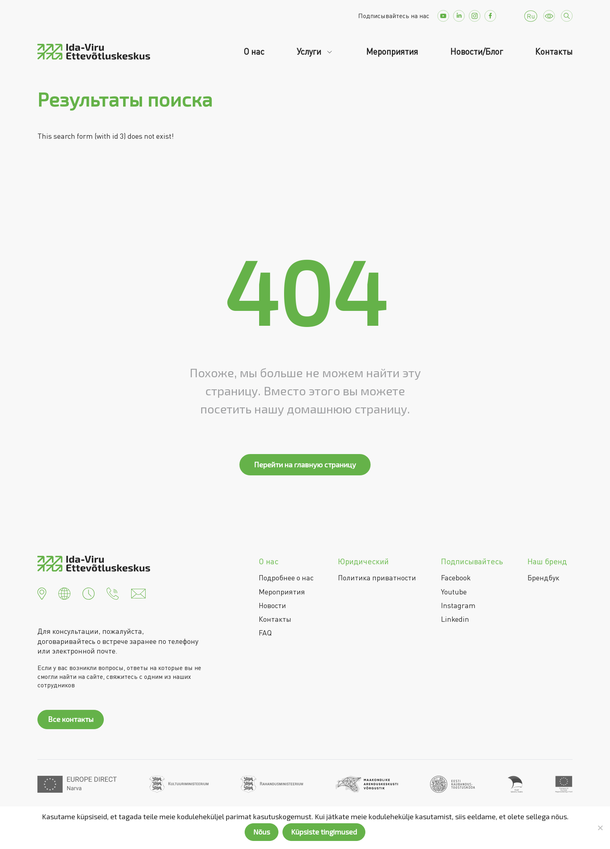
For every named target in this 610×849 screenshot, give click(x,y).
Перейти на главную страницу (305, 464)
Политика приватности (377, 577)
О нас (253, 51)
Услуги (310, 51)
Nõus (261, 831)
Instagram (458, 605)
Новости (272, 605)
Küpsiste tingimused (324, 831)
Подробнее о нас (286, 577)
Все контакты (70, 719)
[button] (41, 592)
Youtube (454, 591)
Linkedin (455, 619)
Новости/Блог (476, 51)
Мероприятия (392, 51)
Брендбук (543, 577)
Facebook (456, 577)
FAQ (265, 632)
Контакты (554, 51)
